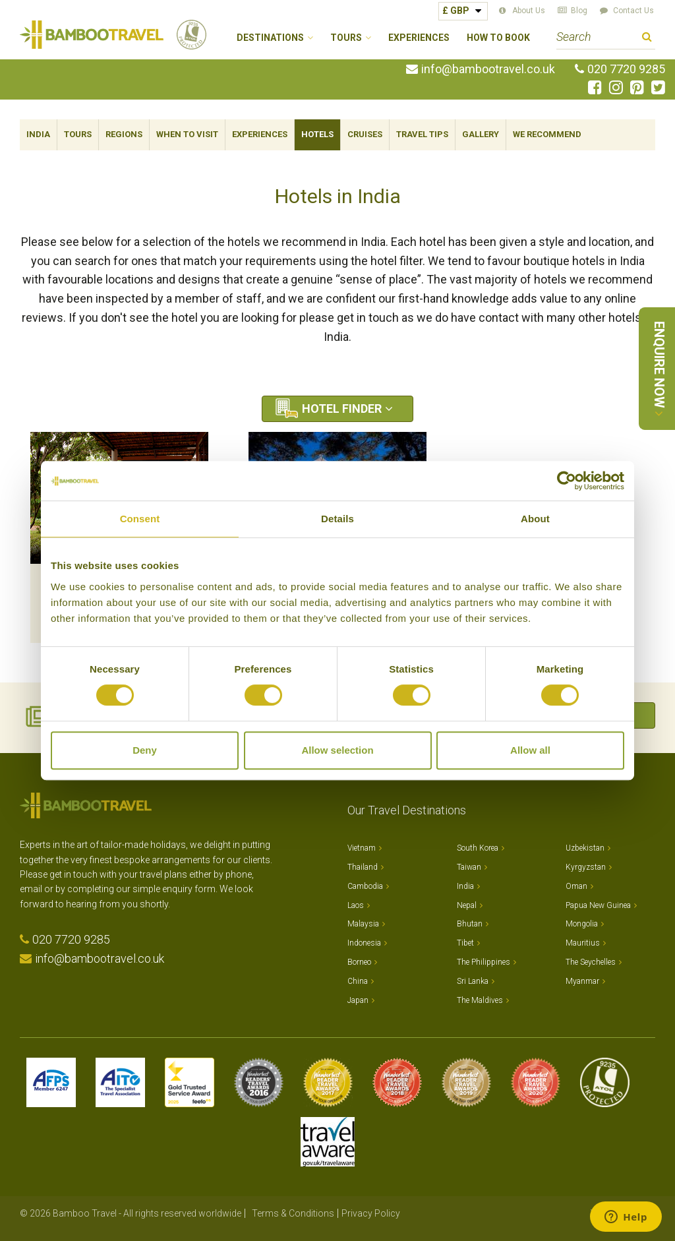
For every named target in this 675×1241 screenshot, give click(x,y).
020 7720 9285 (626, 69)
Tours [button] (346, 38)
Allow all (530, 750)
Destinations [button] (270, 38)
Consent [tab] (140, 518)
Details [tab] (337, 518)
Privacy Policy (370, 1213)
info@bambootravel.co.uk (488, 69)
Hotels (317, 134)
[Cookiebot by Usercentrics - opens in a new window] (566, 481)
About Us (528, 10)
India (38, 134)
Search (647, 38)
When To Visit (187, 134)
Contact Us (633, 10)
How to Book (498, 38)
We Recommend (547, 134)
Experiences (419, 38)
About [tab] (535, 518)
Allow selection (337, 750)
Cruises (364, 134)
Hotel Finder (342, 408)
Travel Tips (422, 134)
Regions (123, 134)
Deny (144, 750)
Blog (579, 10)
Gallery (480, 134)
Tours (78, 134)
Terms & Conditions (293, 1213)
